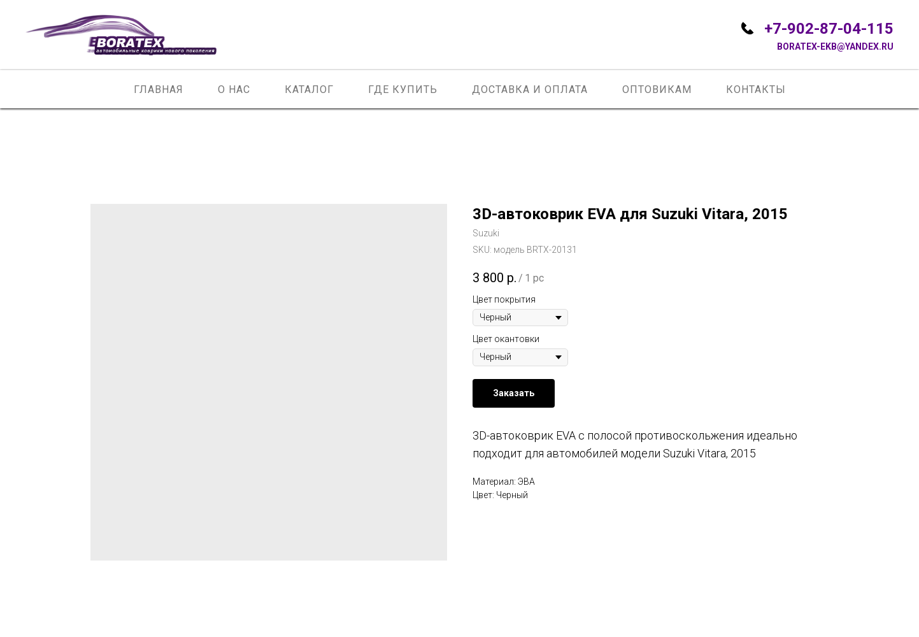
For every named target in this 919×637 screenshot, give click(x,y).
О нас (234, 89)
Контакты (756, 89)
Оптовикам (657, 89)
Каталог (309, 89)
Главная (158, 89)
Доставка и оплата (530, 89)
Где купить (403, 89)
